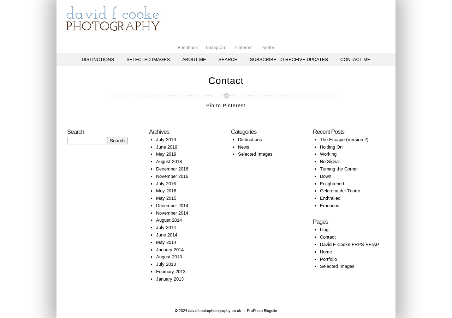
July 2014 (166, 227)
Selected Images (148, 59)
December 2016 (172, 169)
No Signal (330, 161)
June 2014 (166, 235)
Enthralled (330, 198)
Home (326, 251)
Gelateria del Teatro (340, 190)
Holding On (331, 147)
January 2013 (170, 279)
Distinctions (98, 59)
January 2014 (170, 249)
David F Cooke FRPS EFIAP (349, 244)
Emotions (329, 205)
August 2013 (169, 256)
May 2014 (166, 242)
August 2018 (169, 161)
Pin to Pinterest (225, 106)
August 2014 (169, 220)
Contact (328, 237)
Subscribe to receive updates (289, 59)
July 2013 (166, 264)
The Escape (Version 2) (344, 139)
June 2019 (166, 147)
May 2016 (166, 190)
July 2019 (166, 139)
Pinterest (243, 47)
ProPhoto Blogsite (262, 310)
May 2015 (166, 198)
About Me (194, 59)
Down (325, 176)
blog (324, 229)
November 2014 (172, 213)
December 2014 (172, 205)
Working (328, 154)
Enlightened (332, 183)
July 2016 (166, 183)
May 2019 (166, 154)
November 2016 (172, 176)
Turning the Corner (339, 169)
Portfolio (328, 259)
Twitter (267, 47)
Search (228, 59)
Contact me (355, 59)
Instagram (216, 47)
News (243, 147)
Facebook (188, 47)
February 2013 (170, 271)
